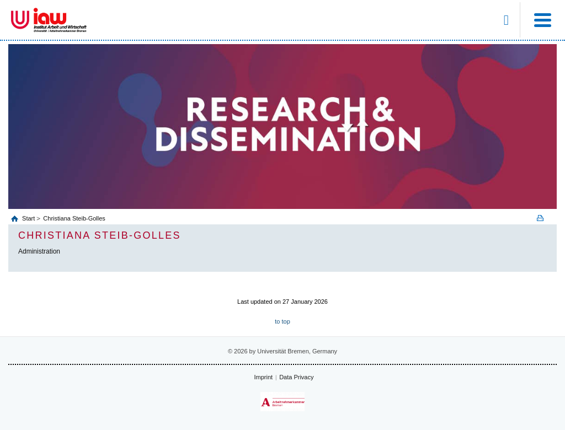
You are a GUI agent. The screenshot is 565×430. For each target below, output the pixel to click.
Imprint (263, 377)
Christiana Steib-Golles (74, 218)
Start (29, 218)
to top (282, 321)
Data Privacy (296, 377)
